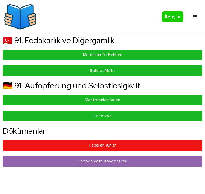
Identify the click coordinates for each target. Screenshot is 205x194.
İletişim (172, 16)
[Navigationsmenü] (195, 16)
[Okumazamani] (20, 17)
